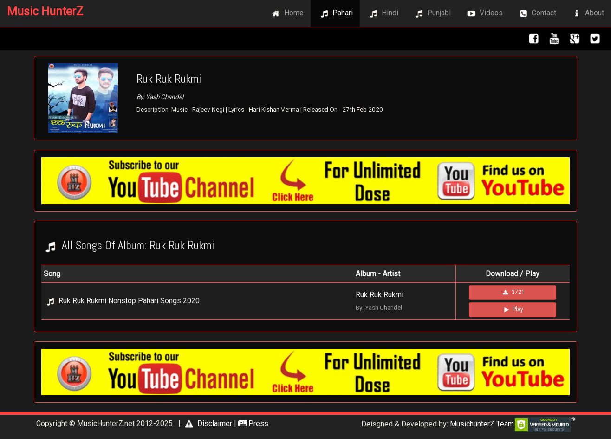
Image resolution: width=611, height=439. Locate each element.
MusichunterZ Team (482, 423)
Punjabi (431, 13)
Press (253, 423)
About (587, 13)
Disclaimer (207, 423)
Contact (536, 13)
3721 (513, 292)
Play (512, 309)
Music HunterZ (45, 11)
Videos (484, 13)
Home (286, 13)
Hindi (382, 13)
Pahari (335, 13)
